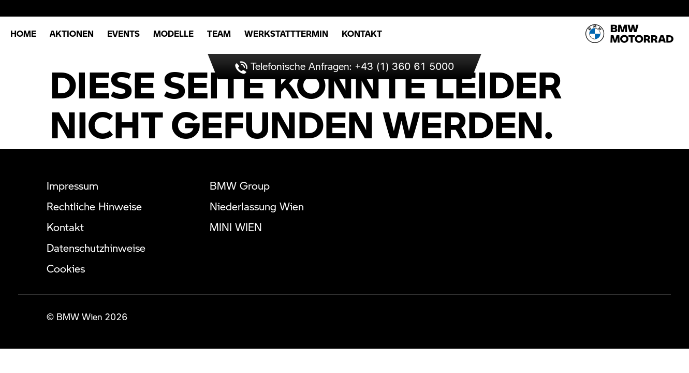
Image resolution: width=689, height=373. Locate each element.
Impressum (72, 185)
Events (123, 33)
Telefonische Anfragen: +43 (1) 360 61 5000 (344, 66)
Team (219, 33)
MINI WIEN (236, 227)
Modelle (173, 33)
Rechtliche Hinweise (94, 206)
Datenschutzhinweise (96, 247)
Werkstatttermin (286, 33)
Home (23, 33)
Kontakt (362, 33)
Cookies (66, 268)
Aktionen (72, 33)
